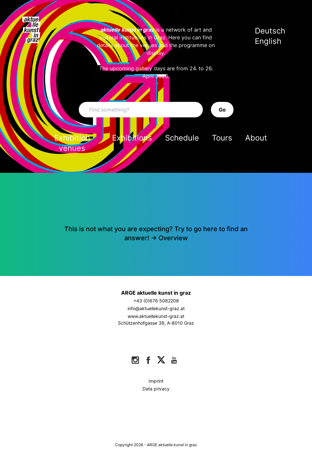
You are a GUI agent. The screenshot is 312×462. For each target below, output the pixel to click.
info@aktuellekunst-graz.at (156, 308)
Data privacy (156, 388)
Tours (222, 138)
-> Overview (169, 238)
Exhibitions (132, 138)
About (256, 138)
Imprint (156, 381)
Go (222, 109)
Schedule (182, 138)
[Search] (141, 109)
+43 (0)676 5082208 (156, 300)
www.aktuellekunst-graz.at (156, 316)
